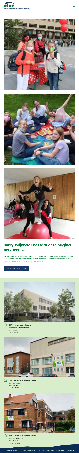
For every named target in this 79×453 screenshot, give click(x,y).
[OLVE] (17, 6)
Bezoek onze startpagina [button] (16, 268)
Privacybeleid (59, 450)
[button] (74, 6)
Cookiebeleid (70, 450)
